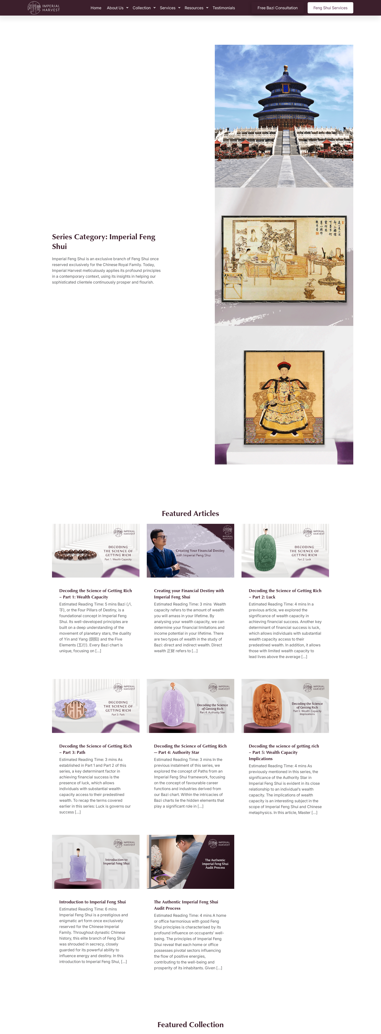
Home (96, 7)
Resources (194, 7)
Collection (142, 7)
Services (167, 7)
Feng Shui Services (330, 7)
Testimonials (224, 7)
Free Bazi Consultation (278, 7)
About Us (115, 7)
